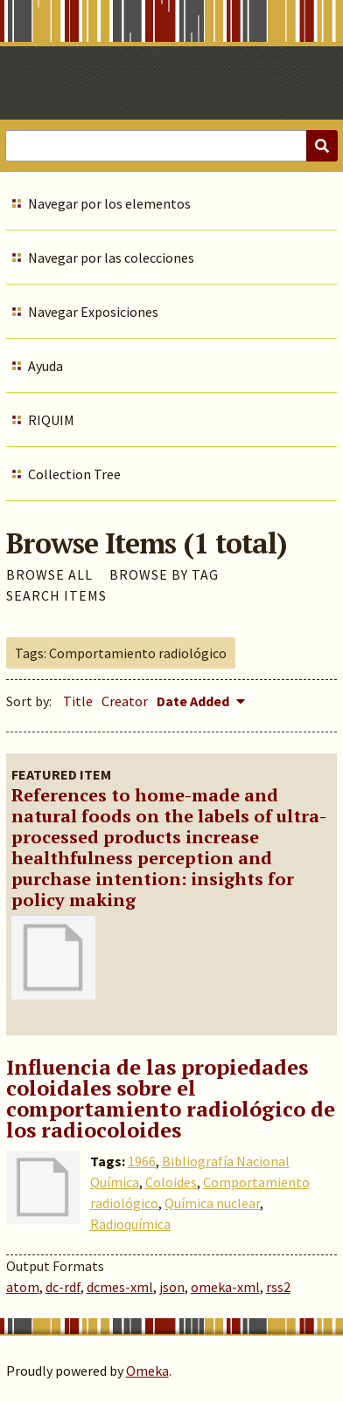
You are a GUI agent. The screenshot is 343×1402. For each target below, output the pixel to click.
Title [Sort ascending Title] (78, 701)
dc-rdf (63, 1286)
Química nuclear (212, 1203)
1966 (142, 1161)
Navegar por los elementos (109, 203)
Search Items (56, 595)
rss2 (278, 1286)
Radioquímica (130, 1224)
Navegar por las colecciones (111, 257)
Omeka (147, 1370)
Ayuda (45, 366)
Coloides (171, 1182)
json (172, 1286)
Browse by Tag (164, 574)
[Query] (171, 146)
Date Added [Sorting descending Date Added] (194, 701)
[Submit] (322, 146)
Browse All (49, 574)
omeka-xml (225, 1286)
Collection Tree (74, 474)
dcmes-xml (120, 1286)
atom (22, 1286)
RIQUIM (51, 420)
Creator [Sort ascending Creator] (125, 701)
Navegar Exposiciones (93, 311)
